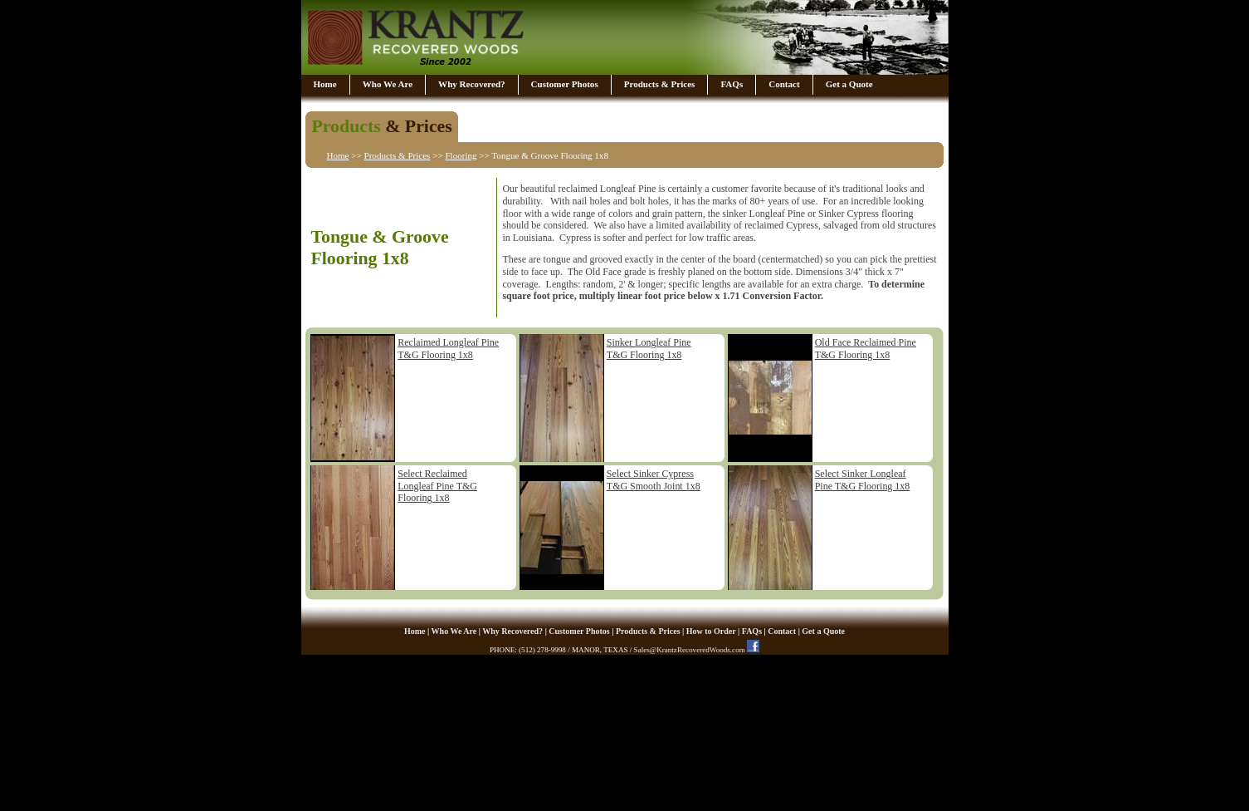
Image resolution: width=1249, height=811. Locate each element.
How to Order (711, 631)
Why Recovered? (471, 84)
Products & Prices (659, 84)
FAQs (731, 84)
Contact (783, 84)
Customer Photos (564, 84)
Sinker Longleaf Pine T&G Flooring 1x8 (649, 349)
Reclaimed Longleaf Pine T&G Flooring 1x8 (448, 349)
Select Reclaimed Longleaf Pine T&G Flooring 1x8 (437, 486)
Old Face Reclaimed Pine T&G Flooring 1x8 (865, 349)
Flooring (460, 155)
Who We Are (387, 84)
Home (325, 84)
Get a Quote (849, 84)
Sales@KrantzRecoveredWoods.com (689, 650)
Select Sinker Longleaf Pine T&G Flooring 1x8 (862, 480)
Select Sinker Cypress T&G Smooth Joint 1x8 (653, 480)
